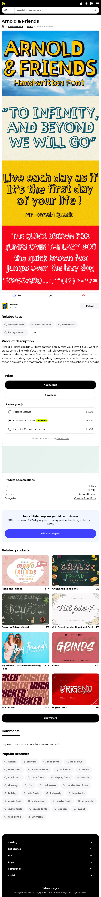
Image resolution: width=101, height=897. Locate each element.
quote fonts (38, 809)
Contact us (63, 438)
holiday (10, 793)
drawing (10, 785)
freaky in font (14, 324)
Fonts (93, 498)
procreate (86, 801)
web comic (12, 816)
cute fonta (66, 324)
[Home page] (3, 26)
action (10, 761)
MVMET (14, 304)
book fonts (12, 769)
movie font (12, 801)
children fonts (38, 769)
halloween (48, 785)
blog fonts (51, 761)
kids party (53, 793)
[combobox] (57, 10)
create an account (23, 744)
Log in (5, 744)
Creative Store (81, 498)
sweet (79, 809)
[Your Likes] (86, 3)
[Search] (96, 10)
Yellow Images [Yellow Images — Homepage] (50, 888)
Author (13, 307)
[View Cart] (81, 3)
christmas (63, 769)
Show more (50, 717)
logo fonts (76, 793)
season (60, 809)
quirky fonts (13, 809)
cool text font (41, 324)
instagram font (14, 332)
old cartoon (36, 801)
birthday (29, 761)
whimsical (35, 816)
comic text (12, 777)
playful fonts (61, 801)
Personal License (87, 494)
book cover (74, 761)
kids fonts (31, 793)
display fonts (60, 777)
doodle (83, 777)
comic (83, 769)
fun (28, 785)
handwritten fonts (75, 785)
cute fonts (36, 777)
